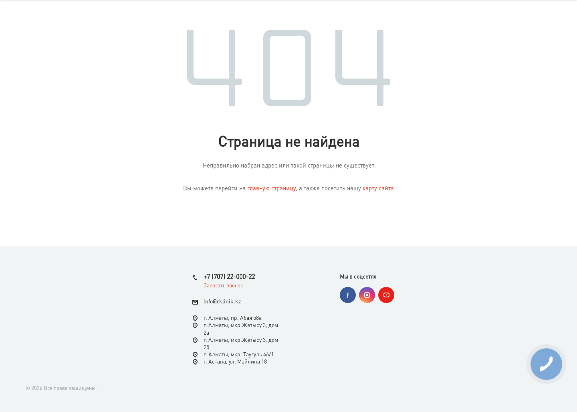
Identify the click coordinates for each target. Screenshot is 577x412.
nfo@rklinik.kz (223, 302)
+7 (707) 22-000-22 (229, 277)
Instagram (367, 295)
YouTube (386, 295)
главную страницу (271, 189)
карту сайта (378, 189)
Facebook (348, 295)
